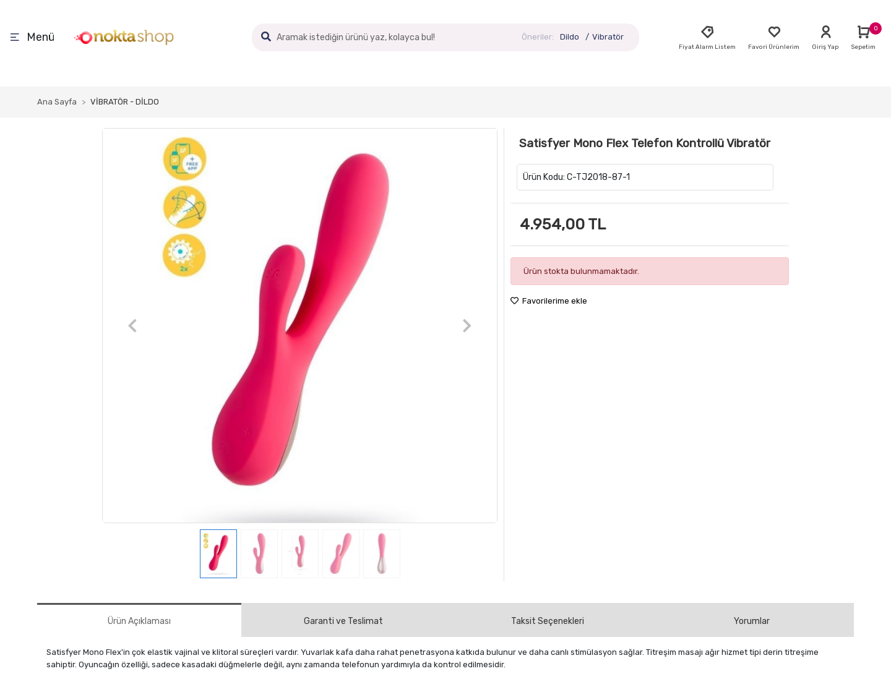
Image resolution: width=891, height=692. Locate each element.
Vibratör (608, 36)
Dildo (569, 36)
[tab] (139, 620)
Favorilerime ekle (548, 300)
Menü (31, 37)
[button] (132, 326)
